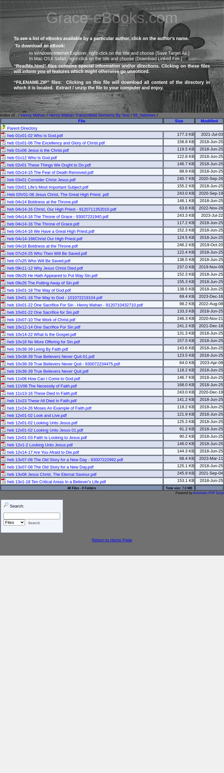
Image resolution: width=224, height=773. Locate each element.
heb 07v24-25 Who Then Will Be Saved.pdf (44, 253)
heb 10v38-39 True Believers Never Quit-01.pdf (47, 356)
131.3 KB (186, 333)
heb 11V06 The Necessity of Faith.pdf (39, 386)
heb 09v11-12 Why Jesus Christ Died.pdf (42, 268)
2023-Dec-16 (211, 296)
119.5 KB (186, 149)
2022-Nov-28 (211, 208)
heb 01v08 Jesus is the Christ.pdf (35, 150)
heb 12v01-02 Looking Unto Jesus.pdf (39, 422)
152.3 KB (186, 230)
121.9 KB (186, 414)
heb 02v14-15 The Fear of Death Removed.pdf (47, 172)
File (81, 120)
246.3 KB (186, 318)
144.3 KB (186, 451)
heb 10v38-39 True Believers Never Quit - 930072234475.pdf (60, 364)
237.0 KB (186, 266)
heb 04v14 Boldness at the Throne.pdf (39, 201)
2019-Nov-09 (211, 266)
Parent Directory (19, 128)
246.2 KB (186, 244)
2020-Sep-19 (211, 193)
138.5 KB (186, 259)
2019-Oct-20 (211, 244)
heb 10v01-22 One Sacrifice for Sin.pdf (40, 312)
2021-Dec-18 (211, 325)
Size (179, 120)
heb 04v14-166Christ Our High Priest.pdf (41, 238)
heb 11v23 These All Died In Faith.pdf (38, 400)
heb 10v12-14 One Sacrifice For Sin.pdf (40, 327)
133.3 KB (186, 311)
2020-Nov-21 (211, 318)
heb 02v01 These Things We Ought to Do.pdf (46, 165)
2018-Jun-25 (211, 141)
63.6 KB (187, 208)
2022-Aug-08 (211, 303)
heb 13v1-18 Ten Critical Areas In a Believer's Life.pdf (53, 481)
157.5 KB (186, 340)
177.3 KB (186, 134)
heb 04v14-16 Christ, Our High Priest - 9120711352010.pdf (58, 209)
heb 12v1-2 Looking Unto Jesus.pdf (37, 445)
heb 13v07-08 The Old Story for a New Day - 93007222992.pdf (62, 459)
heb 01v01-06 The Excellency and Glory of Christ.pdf (53, 143)
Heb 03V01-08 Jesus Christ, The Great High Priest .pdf (55, 194)
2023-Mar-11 (211, 458)
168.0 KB (186, 384)
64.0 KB (187, 362)
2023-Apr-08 (211, 362)
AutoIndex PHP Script (208, 493)
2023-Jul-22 (212, 215)
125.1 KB (186, 465)
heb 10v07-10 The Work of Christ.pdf (38, 319)
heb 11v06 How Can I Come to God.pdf (40, 378)
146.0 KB (186, 443)
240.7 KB (186, 178)
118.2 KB (186, 370)
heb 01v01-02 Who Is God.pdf (32, 135)
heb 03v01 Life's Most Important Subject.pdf (44, 187)
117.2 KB (186, 222)
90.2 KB (187, 436)
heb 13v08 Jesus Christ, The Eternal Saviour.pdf (48, 474)
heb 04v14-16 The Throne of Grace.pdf (40, 224)
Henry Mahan (32, 115)
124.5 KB (186, 237)
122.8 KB (186, 156)
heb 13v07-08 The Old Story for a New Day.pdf (47, 467)
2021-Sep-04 (211, 473)
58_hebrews (144, 115)
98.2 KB (187, 303)
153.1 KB (186, 480)
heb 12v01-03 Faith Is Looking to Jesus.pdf (44, 437)
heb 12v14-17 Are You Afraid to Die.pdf (40, 452)
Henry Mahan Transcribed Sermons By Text (89, 115)
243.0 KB (186, 193)
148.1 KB (186, 200)
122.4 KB (186, 252)
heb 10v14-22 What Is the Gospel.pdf (38, 334)
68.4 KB (187, 458)
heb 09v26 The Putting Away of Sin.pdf (40, 283)
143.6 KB (186, 348)
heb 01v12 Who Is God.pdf (29, 157)
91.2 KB (187, 429)
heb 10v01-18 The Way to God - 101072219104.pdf (51, 297)
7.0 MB (187, 488)
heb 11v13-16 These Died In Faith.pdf (39, 393)
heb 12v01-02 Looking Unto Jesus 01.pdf (42, 430)
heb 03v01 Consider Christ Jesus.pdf (38, 179)
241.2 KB (186, 325)
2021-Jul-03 (212, 134)
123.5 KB (186, 355)
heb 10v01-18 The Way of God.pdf (36, 290)
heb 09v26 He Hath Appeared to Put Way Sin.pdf (49, 275)
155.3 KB (186, 281)
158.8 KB (186, 141)
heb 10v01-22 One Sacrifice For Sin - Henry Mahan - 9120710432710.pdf (72, 305)
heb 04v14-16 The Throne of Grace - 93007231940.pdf (54, 216)
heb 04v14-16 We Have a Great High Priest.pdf (47, 231)
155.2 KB (186, 185)
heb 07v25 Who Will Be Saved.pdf (35, 260)
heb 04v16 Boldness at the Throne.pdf (39, 246)
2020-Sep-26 (211, 178)
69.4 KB (187, 296)
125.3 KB (186, 421)
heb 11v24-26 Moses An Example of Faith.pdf (46, 408)
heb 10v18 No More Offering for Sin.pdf (40, 341)
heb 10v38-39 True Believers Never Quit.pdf (44, 371)
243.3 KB (186, 215)
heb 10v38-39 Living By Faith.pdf (34, 349)
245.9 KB (186, 473)
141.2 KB (186, 399)
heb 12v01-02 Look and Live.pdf (34, 415)
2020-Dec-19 (211, 392)
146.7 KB (186, 163)
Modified (209, 120)
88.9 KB (187, 171)
